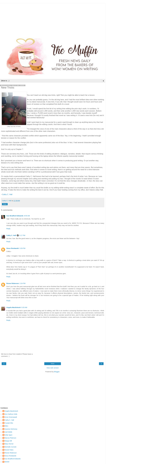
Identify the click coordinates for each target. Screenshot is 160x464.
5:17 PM (22, 235)
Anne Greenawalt (11, 417)
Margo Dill (8, 441)
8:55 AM (27, 216)
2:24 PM (22, 283)
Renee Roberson (12, 283)
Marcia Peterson (10, 438)
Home (52, 363)
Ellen (6, 426)
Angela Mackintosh (13, 307)
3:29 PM (22, 248)
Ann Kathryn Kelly (11, 414)
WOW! (7, 462)
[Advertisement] (52, 18)
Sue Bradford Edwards (14, 216)
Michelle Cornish (10, 447)
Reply (8, 228)
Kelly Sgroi (8, 435)
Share (5, 204)
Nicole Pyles (9, 450)
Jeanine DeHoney (11, 429)
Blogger (57, 372)
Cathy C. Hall (7, 194)
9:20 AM (24, 307)
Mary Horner (9, 444)
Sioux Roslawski (12, 248)
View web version (52, 368)
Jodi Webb (8, 432)
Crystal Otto (9, 423)
